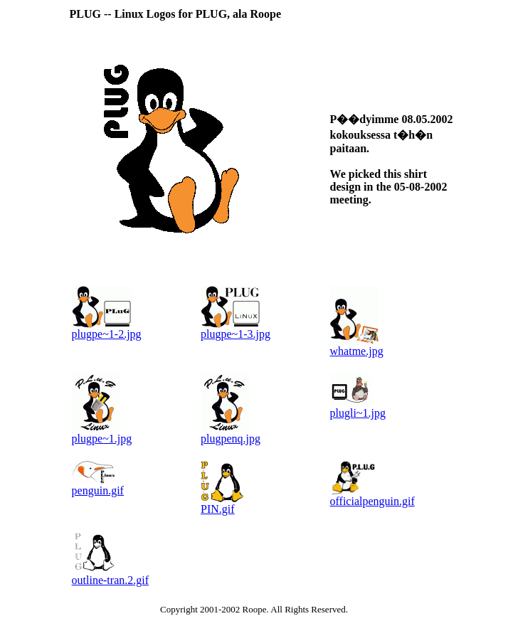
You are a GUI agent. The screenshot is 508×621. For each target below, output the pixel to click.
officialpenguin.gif (372, 501)
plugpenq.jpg (230, 438)
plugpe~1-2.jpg (107, 334)
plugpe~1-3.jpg (235, 334)
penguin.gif (98, 490)
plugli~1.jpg (358, 413)
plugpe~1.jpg (102, 438)
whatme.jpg (356, 351)
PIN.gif (218, 509)
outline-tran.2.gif (110, 580)
